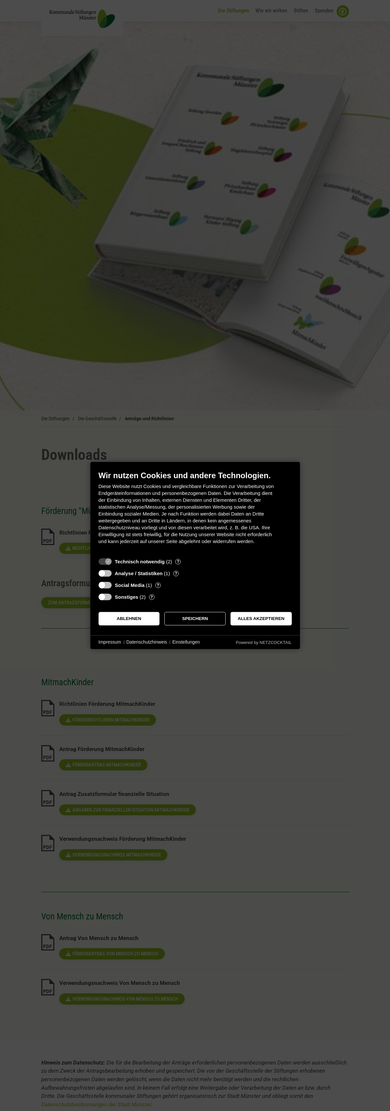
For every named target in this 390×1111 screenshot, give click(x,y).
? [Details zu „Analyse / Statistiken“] (176, 573)
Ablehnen (129, 618)
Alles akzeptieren (261, 618)
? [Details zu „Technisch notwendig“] (178, 561)
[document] (195, 512)
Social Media (130, 585)
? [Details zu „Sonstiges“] (151, 596)
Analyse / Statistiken (139, 573)
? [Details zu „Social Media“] (158, 585)
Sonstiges (127, 597)
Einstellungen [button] (186, 642)
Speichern (195, 618)
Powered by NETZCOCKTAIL (263, 642)
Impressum (110, 642)
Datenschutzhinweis (146, 642)
